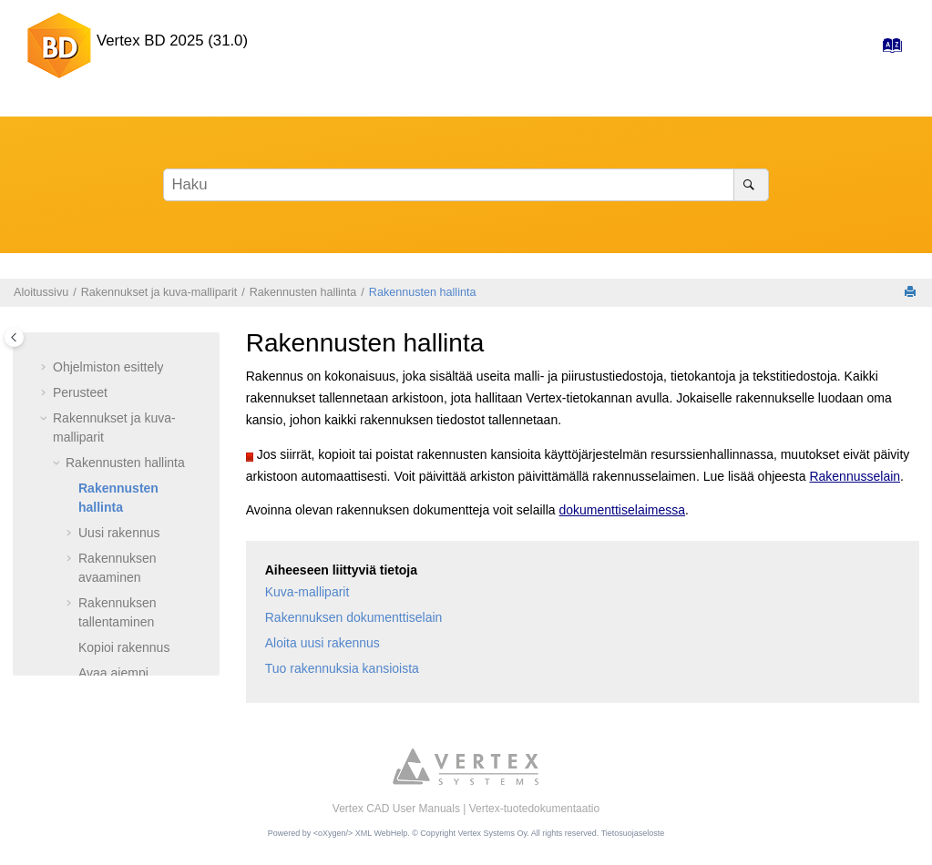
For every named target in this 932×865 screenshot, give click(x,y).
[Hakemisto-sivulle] (887, 50)
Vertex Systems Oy (492, 833)
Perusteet (80, 392)
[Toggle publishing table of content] (14, 337)
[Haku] (751, 184)
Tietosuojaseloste (633, 833)
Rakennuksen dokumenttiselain (354, 617)
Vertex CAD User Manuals (396, 808)
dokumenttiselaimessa (622, 510)
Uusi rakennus (119, 532)
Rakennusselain (854, 476)
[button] (45, 368)
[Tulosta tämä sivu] (912, 292)
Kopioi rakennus (123, 647)
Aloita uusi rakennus (322, 643)
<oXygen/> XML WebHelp (360, 833)
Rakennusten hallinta (303, 292)
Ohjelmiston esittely (108, 367)
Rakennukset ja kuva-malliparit (159, 292)
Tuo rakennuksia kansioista (342, 668)
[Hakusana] (466, 184)
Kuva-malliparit (307, 592)
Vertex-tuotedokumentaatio (534, 808)
